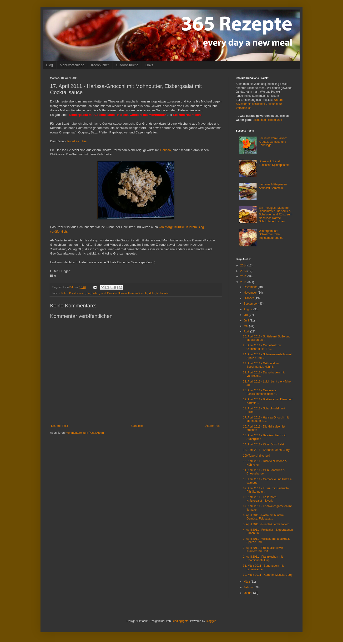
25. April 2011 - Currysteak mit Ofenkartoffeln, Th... (262, 347)
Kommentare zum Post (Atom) (85, 432)
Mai (246, 326)
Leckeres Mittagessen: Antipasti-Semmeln (273, 186)
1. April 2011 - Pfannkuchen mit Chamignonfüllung (263, 558)
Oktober (249, 298)
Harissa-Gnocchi (137, 293)
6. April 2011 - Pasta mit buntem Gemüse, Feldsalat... (263, 517)
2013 (243, 271)
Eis (88, 293)
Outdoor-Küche (127, 65)
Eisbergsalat (98, 293)
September (251, 303)
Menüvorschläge (72, 65)
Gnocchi (112, 293)
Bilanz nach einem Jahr (267, 120)
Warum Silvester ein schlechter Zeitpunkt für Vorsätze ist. (259, 104)
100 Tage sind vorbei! (256, 455)
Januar (248, 593)
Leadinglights (180, 621)
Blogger (211, 621)
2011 (243, 282)
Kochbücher (100, 65)
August (248, 309)
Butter (64, 293)
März (247, 581)
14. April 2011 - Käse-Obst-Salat (263, 444)
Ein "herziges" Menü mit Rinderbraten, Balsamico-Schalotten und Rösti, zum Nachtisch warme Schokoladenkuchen (275, 214)
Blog (49, 65)
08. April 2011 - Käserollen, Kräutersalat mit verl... (260, 498)
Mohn (152, 293)
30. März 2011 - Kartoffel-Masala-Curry (268, 574)
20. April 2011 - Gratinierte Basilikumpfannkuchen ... (260, 392)
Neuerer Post (59, 426)
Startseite (137, 426)
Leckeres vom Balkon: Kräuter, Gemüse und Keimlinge (273, 142)
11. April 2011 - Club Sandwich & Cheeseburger (264, 472)
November (251, 292)
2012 (243, 276)
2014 (243, 265)
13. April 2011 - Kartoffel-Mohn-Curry (266, 450)
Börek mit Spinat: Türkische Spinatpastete (274, 163)
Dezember (251, 287)
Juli (246, 314)
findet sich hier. (77, 141)
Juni (247, 320)
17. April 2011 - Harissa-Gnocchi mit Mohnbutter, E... (266, 419)
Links (149, 65)
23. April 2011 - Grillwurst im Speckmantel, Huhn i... (261, 365)
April (247, 331)
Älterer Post (212, 426)
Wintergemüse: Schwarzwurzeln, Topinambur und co (271, 234)
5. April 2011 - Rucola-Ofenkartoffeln (266, 524)
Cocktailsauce (77, 293)
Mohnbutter (163, 293)
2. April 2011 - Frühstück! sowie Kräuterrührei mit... (263, 549)
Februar (249, 587)
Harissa (165, 150)
